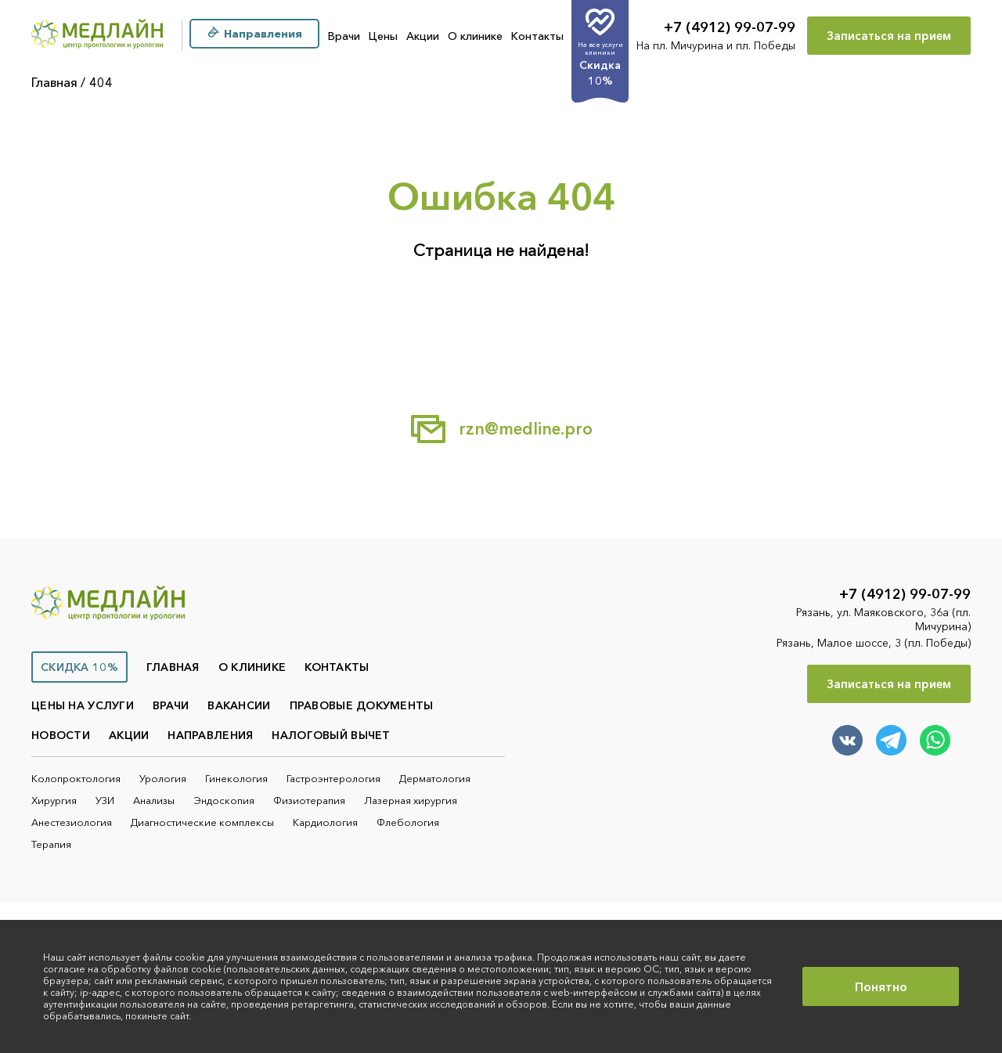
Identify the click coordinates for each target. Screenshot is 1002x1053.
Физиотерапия (309, 800)
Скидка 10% (79, 667)
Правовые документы (362, 705)
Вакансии (238, 705)
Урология (162, 778)
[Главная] (97, 35)
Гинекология (236, 778)
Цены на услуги (82, 705)
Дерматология (434, 778)
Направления (210, 735)
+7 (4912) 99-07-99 (729, 27)
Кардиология (325, 822)
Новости (60, 735)
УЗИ (105, 800)
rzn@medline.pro (501, 429)
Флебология (408, 822)
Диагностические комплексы (202, 822)
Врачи (344, 36)
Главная (54, 82)
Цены (383, 36)
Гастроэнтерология (333, 778)
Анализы (154, 800)
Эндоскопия (223, 800)
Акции (422, 36)
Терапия (51, 844)
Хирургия (54, 800)
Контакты (537, 36)
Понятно (881, 986)
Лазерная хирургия (410, 800)
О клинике (475, 36)
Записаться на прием (889, 35)
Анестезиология (71, 822)
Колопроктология (76, 778)
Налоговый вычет (331, 735)
